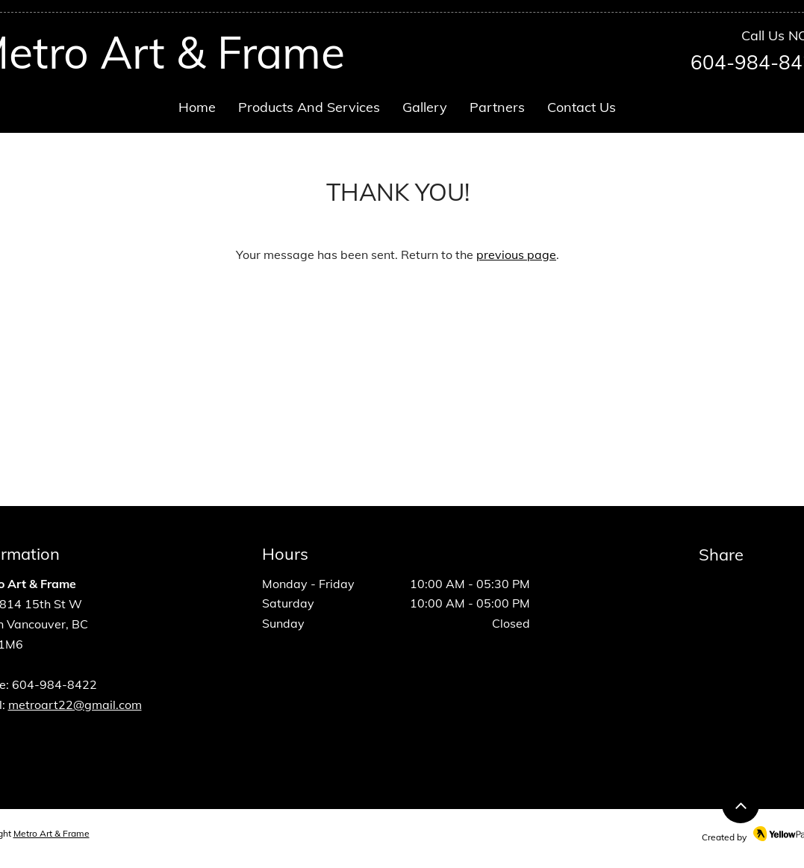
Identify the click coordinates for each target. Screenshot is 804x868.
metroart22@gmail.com (75, 704)
